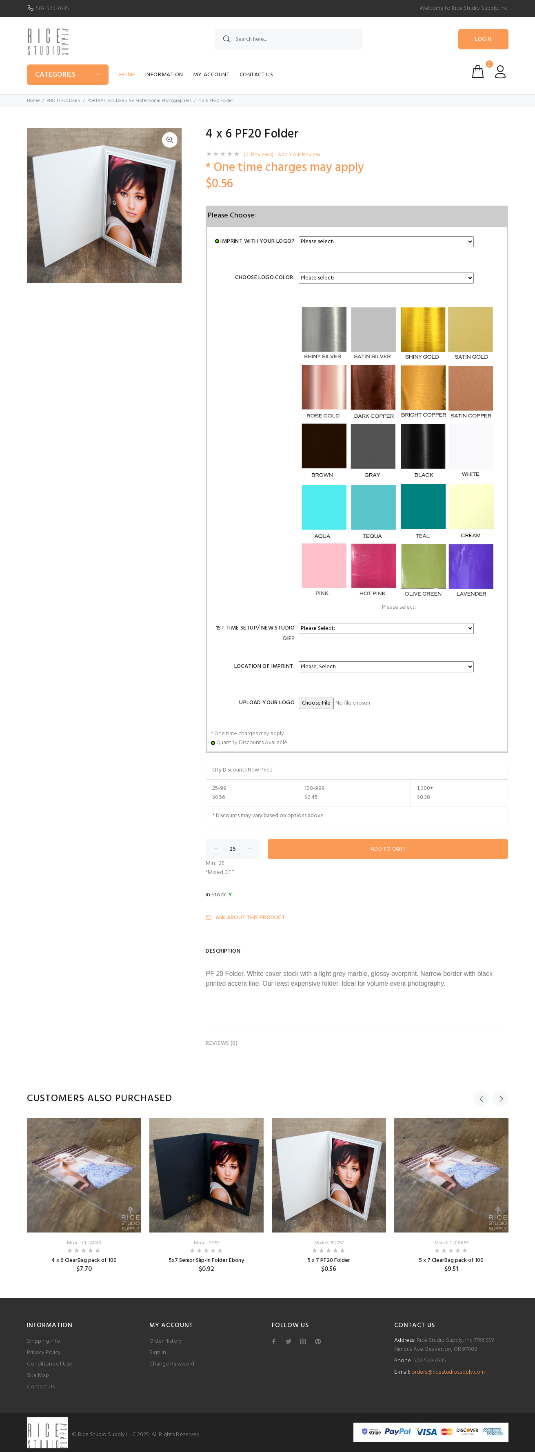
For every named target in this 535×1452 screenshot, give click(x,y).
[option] (84, 1195)
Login (483, 39)
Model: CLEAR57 (451, 1243)
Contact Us (256, 75)
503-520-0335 (52, 8)
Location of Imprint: (264, 666)
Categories (55, 75)
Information (164, 75)
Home (127, 75)
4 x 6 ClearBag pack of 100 (84, 1260)
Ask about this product (245, 917)
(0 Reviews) (258, 155)
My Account (211, 75)
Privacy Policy (44, 1352)
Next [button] (500, 1098)
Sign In (157, 1352)
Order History (165, 1341)
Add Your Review (298, 155)
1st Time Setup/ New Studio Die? (255, 633)
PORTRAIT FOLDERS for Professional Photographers (139, 101)
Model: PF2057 (329, 1243)
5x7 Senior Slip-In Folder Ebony (206, 1260)
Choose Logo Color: (265, 277)
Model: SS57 (206, 1243)
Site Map (38, 1375)
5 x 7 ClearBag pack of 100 (451, 1260)
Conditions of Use (49, 1364)
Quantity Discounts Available (251, 742)
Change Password (171, 1364)
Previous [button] (481, 1098)
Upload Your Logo (267, 702)
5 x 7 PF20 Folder (328, 1260)
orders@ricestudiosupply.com (448, 1372)
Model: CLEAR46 (84, 1243)
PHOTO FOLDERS (63, 101)
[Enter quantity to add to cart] (233, 849)
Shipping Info (43, 1341)
